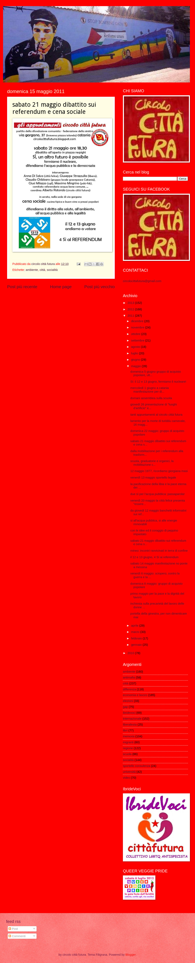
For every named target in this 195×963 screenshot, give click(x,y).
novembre (138, 327)
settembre (138, 340)
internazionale (132, 718)
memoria (128, 736)
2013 (131, 302)
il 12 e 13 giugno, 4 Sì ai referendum (154, 557)
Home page (61, 286)
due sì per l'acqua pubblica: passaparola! (157, 494)
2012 (131, 309)
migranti (128, 742)
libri (125, 730)
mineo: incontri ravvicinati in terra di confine (159, 550)
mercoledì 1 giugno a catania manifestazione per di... (149, 389)
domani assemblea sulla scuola (151, 398)
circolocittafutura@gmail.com (142, 281)
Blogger (131, 954)
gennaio (136, 644)
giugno (136, 359)
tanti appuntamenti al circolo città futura (156, 414)
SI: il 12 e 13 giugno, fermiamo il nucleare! (158, 381)
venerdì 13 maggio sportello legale (153, 477)
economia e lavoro (135, 695)
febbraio (137, 638)
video (126, 777)
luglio (135, 353)
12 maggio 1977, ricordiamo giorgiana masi (159, 471)
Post (13, 928)
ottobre (136, 334)
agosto (136, 346)
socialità (52, 269)
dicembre (137, 321)
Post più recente (22, 286)
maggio (136, 366)
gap (125, 706)
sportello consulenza (136, 766)
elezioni (128, 701)
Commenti (17, 936)
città (42, 269)
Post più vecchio (99, 286)
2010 (131, 653)
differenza (129, 689)
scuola (127, 754)
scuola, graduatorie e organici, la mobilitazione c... (152, 462)
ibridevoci (129, 712)
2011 (131, 315)
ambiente (32, 269)
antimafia (129, 677)
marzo (135, 632)
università (129, 771)
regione (128, 748)
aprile (135, 625)
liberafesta (130, 724)
